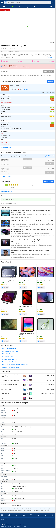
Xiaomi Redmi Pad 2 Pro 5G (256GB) (25, 307)
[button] (27, 148)
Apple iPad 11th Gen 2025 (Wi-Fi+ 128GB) (27, 334)
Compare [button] (50, 81)
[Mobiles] (27, 6)
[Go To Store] (14, 160)
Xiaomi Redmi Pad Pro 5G (43, 281)
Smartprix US (4, 519)
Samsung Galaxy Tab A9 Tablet (8, 281)
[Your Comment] (26, 199)
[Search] (27, 3)
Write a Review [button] (48, 181)
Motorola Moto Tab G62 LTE (44, 307)
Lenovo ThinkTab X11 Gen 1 (7, 307)
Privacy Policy (11, 526)
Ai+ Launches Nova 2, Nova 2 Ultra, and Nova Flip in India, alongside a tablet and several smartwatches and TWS (31, 241)
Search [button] (48, 71)
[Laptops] (35, 6)
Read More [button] (51, 57)
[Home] (4, 6)
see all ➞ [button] (23, 88)
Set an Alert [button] (4, 67)
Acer (17, 51)
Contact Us (3, 526)
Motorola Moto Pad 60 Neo (7, 334)
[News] (12, 6)
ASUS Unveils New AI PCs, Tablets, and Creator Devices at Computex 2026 (32, 221)
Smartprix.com (13, 524)
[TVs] (43, 6)
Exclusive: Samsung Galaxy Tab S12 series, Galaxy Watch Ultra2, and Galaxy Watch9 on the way (30, 211)
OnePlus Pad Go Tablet (42, 334)
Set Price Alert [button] (49, 156)
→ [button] (7, 177)
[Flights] (19, 6)
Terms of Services (21, 526)
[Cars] (51, 6)
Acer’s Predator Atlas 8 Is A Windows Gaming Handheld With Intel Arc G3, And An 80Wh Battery (32, 230)
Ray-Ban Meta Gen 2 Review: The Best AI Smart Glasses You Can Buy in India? (31, 251)
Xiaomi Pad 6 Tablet (24, 281)
